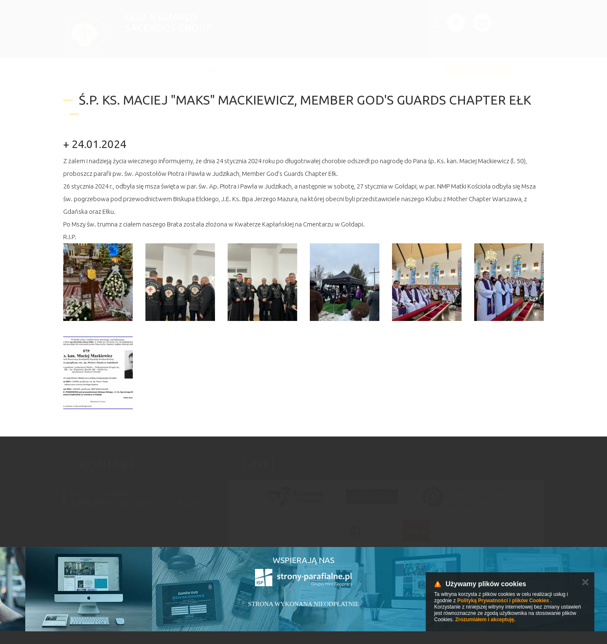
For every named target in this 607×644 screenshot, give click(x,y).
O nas (291, 69)
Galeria (363, 69)
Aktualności (125, 69)
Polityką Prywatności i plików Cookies (503, 601)
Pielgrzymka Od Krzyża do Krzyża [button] (213, 69)
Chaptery (325, 69)
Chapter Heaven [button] (478, 69)
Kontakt (531, 69)
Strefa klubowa (412, 69)
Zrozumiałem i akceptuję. (485, 619)
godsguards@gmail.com (97, 518)
